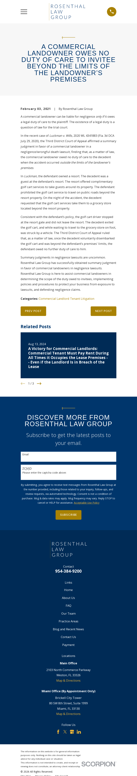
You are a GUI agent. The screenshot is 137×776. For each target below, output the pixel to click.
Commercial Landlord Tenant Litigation (66, 298)
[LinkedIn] (79, 732)
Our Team (68, 613)
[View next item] (39, 383)
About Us (68, 598)
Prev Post (33, 311)
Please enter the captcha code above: (44, 472)
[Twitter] (65, 732)
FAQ (68, 605)
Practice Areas (68, 621)
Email (25, 454)
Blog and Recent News (68, 629)
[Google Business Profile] (72, 732)
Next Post (103, 311)
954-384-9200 (68, 571)
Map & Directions (68, 680)
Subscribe (68, 515)
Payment (68, 645)
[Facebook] (58, 732)
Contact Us (68, 637)
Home (68, 590)
